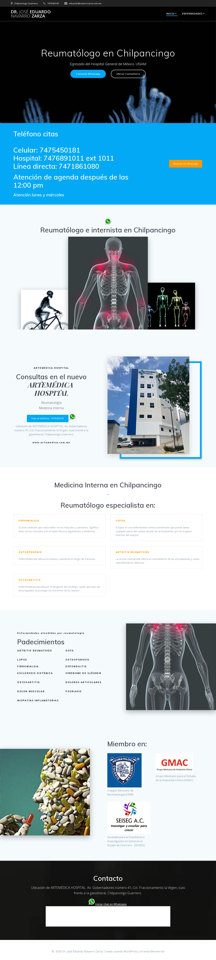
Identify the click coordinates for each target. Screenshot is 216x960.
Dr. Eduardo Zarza (31, 14)
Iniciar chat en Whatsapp (111, 906)
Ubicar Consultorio (129, 74)
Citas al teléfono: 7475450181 (47, 418)
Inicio (170, 13)
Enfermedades (192, 13)
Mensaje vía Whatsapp (185, 163)
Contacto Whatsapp (87, 74)
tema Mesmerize (153, 951)
